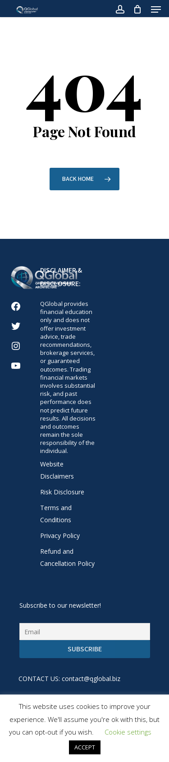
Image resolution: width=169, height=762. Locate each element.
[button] (156, 9)
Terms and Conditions (56, 513)
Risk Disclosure (62, 492)
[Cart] (137, 9)
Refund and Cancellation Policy (67, 557)
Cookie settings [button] (128, 731)
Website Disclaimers (57, 470)
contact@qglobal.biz (91, 678)
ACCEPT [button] (84, 747)
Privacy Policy (60, 535)
